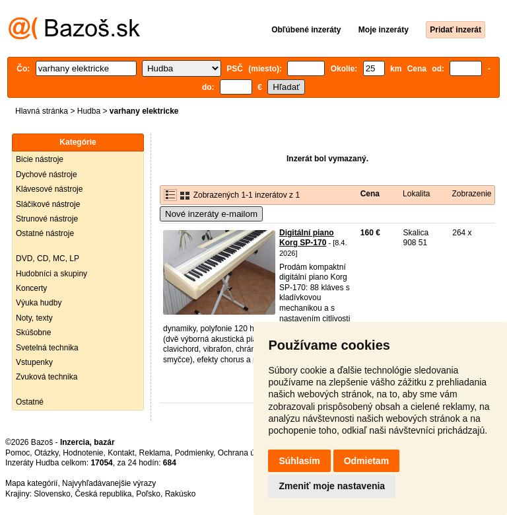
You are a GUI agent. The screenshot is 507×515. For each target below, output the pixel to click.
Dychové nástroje (46, 174)
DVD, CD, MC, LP (47, 258)
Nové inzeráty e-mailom (211, 214)
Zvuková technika (46, 376)
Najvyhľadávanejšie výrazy (109, 483)
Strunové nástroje (47, 218)
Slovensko (52, 493)
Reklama (154, 452)
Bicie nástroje (39, 159)
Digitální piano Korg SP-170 (306, 238)
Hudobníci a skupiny (51, 273)
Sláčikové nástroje (48, 204)
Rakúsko (180, 493)
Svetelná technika (47, 347)
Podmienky (194, 452)
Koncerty (31, 288)
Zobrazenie (471, 193)
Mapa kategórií (31, 483)
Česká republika (103, 493)
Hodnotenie (83, 452)
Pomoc (17, 452)
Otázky (46, 452)
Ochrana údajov (245, 452)
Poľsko (148, 493)
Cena (370, 193)
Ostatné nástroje (45, 233)
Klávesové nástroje (49, 189)
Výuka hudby (38, 302)
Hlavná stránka (41, 111)
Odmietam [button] (366, 461)
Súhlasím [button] (299, 461)
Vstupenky (34, 362)
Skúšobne (33, 332)
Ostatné (30, 402)
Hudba (88, 111)
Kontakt (121, 452)
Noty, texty (34, 318)
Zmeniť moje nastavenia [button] (332, 486)
